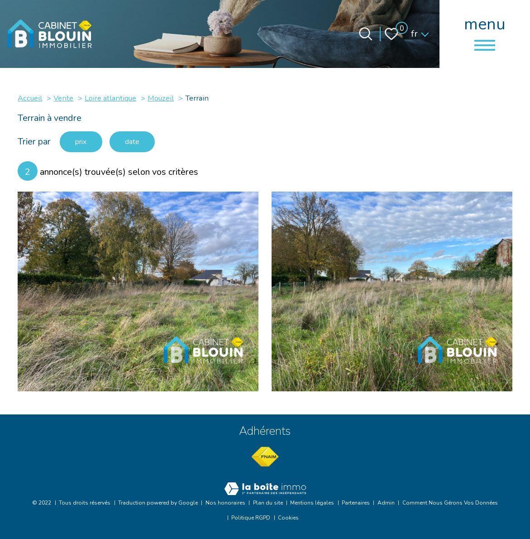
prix (84, 142)
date (140, 142)
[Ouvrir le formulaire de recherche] (365, 34)
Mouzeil (161, 98)
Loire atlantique (110, 98)
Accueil (30, 98)
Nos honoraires (225, 502)
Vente (63, 98)
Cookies (288, 517)
